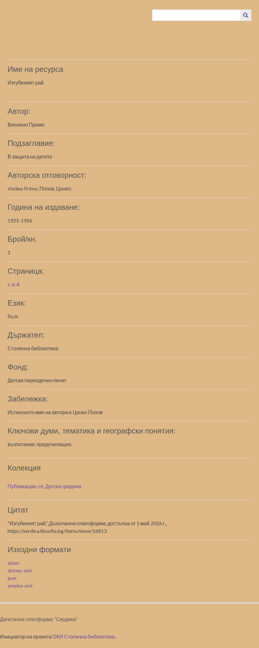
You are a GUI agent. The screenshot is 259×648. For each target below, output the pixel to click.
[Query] (196, 15)
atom (13, 563)
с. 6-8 (14, 284)
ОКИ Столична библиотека (83, 636)
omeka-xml (20, 586)
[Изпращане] (245, 15)
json (12, 578)
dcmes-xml (20, 570)
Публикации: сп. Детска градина (44, 486)
